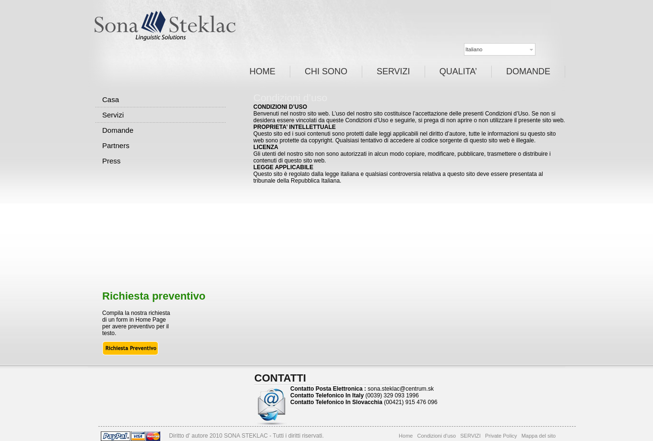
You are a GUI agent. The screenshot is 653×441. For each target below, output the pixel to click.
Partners (116, 145)
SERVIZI (393, 71)
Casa (110, 99)
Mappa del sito (539, 436)
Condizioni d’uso (436, 436)
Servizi (113, 115)
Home (406, 436)
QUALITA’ (458, 71)
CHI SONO (326, 71)
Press (111, 161)
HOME (262, 71)
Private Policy (501, 436)
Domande (117, 130)
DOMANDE (528, 71)
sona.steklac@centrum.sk (401, 388)
